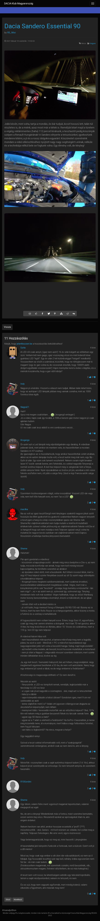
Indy (22, 383)
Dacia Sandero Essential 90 (42, 26)
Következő (18, 900)
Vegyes (93, 43)
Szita (22, 347)
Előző (8, 900)
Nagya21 (24, 407)
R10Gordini (25, 781)
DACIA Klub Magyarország (18, 3)
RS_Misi (11, 32)
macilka (24, 509)
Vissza (7, 327)
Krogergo (25, 440)
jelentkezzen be (24, 343)
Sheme (23, 548)
